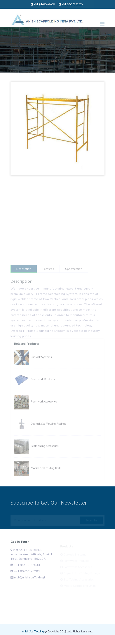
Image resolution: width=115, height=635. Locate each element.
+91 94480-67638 (43, 2)
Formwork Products (43, 388)
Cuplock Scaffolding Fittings (48, 432)
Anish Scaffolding (33, 631)
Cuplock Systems (41, 365)
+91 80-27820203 (71, 2)
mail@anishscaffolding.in (30, 582)
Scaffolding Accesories (45, 454)
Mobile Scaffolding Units (46, 477)
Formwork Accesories (44, 410)
